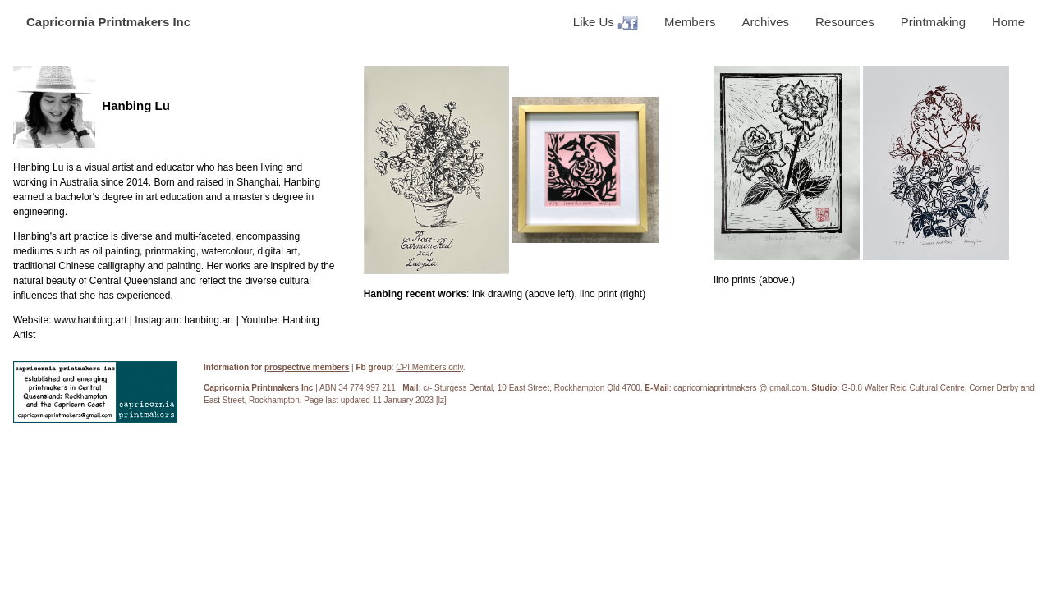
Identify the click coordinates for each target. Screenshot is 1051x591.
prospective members (306, 367)
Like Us (605, 22)
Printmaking (933, 22)
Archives (766, 22)
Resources (844, 22)
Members (690, 22)
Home (1008, 22)
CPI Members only (429, 367)
